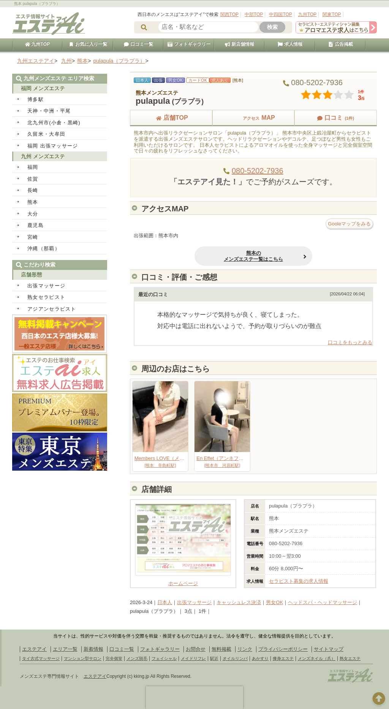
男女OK (274, 602)
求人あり (220, 80)
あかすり (260, 658)
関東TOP (332, 14)
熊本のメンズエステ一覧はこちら (253, 256)
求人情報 (290, 44)
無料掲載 (221, 649)
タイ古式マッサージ (41, 658)
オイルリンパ (235, 658)
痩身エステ (283, 658)
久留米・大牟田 (46, 134)
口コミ (335, 118)
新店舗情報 (239, 44)
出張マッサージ (194, 602)
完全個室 (114, 658)
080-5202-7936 (257, 171)
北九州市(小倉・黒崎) (54, 122)
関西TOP (229, 14)
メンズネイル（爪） (316, 658)
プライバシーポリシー (283, 649)
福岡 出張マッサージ (52, 146)
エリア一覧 (65, 649)
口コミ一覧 (138, 44)
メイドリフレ (193, 658)
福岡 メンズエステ (43, 88)
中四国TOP (280, 14)
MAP (253, 118)
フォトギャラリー (189, 44)
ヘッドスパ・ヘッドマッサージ (322, 602)
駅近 (214, 658)
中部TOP (254, 14)
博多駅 (35, 99)
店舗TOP (171, 118)
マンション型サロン (82, 658)
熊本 (32, 202)
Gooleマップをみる (349, 224)
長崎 (32, 190)
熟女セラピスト (46, 297)
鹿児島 (35, 225)
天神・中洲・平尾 (49, 111)
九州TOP (307, 14)
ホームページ (183, 581)
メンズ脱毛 (137, 658)
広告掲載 (340, 44)
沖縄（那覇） (43, 248)
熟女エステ (350, 658)
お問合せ (196, 649)
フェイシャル (164, 658)
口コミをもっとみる (350, 342)
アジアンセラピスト (51, 309)
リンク (244, 649)
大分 (32, 214)
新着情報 (93, 649)
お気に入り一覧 (88, 44)
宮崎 (32, 237)
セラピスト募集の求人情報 (298, 581)
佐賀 (32, 179)
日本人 (164, 602)
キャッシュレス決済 (239, 602)
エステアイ (34, 649)
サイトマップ (328, 649)
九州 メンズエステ (43, 156)
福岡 (32, 167)
